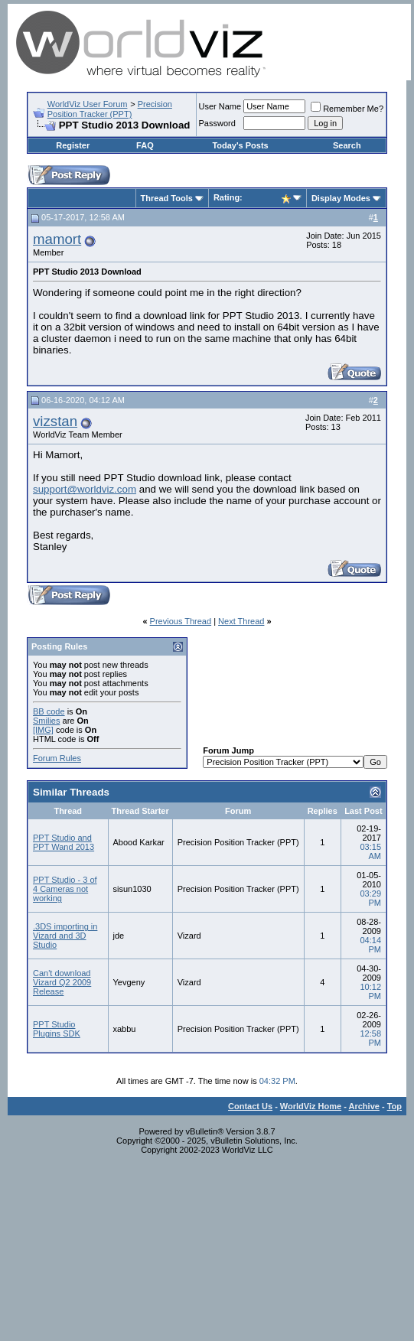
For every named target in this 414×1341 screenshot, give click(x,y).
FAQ (145, 145)
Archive (364, 1106)
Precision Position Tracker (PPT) (109, 109)
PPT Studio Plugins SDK (56, 1029)
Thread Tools (167, 198)
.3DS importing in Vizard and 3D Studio (65, 935)
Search (347, 145)
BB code (49, 711)
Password (217, 123)
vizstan (55, 421)
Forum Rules (57, 758)
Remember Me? (347, 108)
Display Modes (340, 198)
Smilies (46, 720)
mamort (57, 239)
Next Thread (241, 621)
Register (73, 145)
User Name (220, 106)
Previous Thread (181, 621)
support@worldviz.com (84, 489)
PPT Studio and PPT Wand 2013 (63, 842)
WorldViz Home (310, 1106)
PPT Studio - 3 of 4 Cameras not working (65, 889)
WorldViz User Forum (87, 104)
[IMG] (43, 729)
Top (394, 1106)
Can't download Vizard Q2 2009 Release (62, 982)
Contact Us (250, 1106)
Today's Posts (240, 145)
